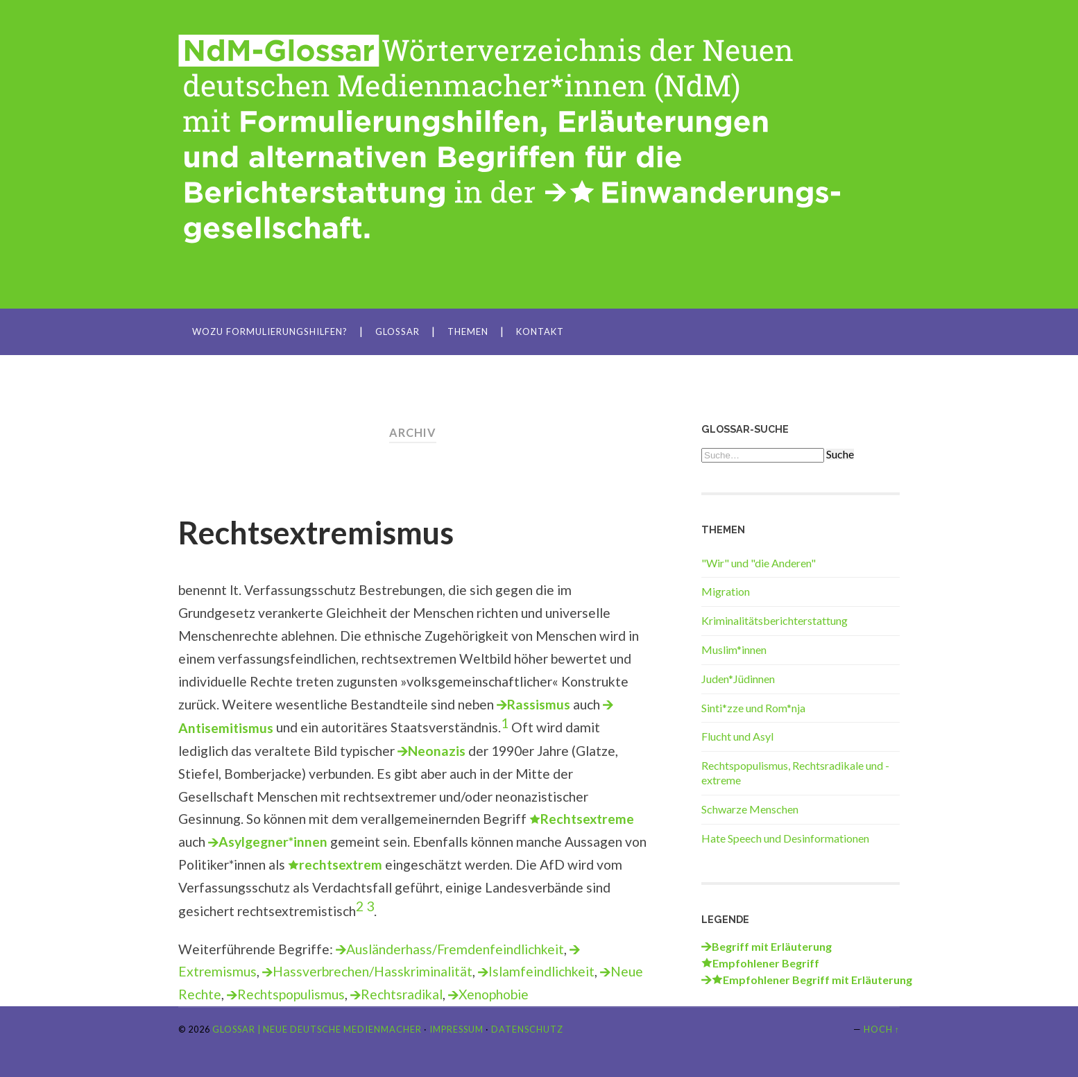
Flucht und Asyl (737, 736)
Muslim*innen (734, 649)
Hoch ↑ (882, 1029)
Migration (725, 591)
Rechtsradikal (402, 994)
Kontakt (540, 331)
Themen (467, 331)
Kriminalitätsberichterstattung (774, 620)
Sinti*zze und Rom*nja (753, 707)
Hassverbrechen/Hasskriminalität (372, 971)
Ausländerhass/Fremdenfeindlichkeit (455, 949)
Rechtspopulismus (291, 994)
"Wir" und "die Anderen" (758, 562)
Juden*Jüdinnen (738, 678)
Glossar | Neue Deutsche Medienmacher (317, 1029)
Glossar (397, 331)
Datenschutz (527, 1029)
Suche (840, 454)
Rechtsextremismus (316, 532)
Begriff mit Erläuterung (772, 946)
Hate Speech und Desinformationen (785, 838)
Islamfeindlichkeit (541, 971)
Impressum (456, 1029)
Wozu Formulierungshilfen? (270, 331)
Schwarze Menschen (749, 809)
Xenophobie (494, 994)
